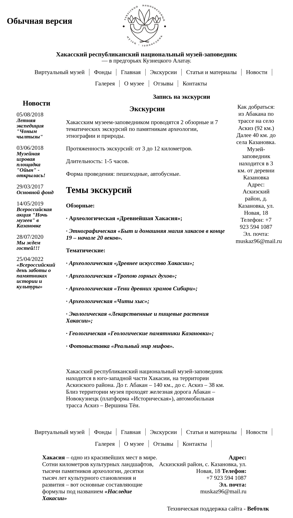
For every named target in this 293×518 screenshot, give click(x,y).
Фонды (103, 72)
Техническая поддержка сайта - (218, 508)
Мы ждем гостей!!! (28, 245)
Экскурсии (163, 72)
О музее (134, 83)
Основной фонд (35, 192)
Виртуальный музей (59, 72)
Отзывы (163, 83)
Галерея (105, 83)
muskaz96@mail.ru (259, 241)
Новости (256, 72)
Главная (131, 72)
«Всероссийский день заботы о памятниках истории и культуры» (36, 275)
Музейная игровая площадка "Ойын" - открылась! (31, 164)
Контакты (195, 83)
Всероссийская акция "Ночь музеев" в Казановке (34, 217)
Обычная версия (39, 21)
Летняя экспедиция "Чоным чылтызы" (30, 128)
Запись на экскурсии (181, 96)
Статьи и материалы (211, 72)
